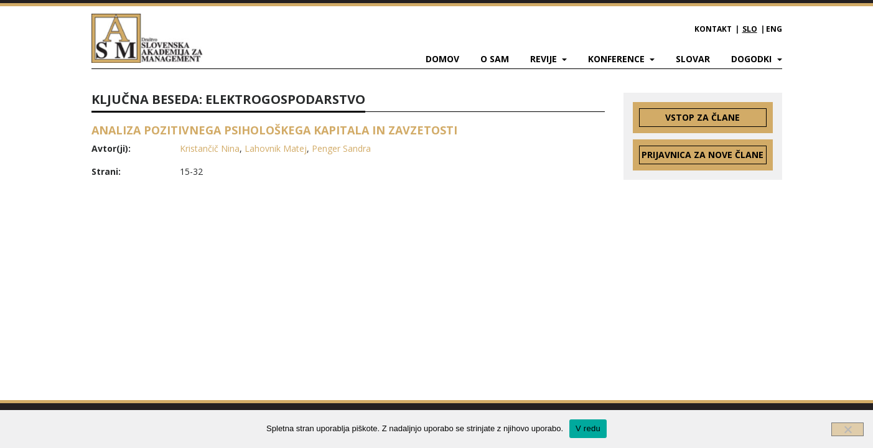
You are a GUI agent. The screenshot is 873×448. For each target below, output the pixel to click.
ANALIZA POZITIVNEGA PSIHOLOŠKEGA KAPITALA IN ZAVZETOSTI (274, 130)
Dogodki (752, 59)
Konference (617, 59)
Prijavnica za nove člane (702, 155)
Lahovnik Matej (276, 148)
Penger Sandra (341, 148)
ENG (774, 29)
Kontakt (713, 29)
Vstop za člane (702, 117)
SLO (749, 29)
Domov (442, 59)
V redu (588, 428)
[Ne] (847, 429)
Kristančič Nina (210, 148)
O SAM (494, 59)
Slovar (693, 59)
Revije (544, 59)
